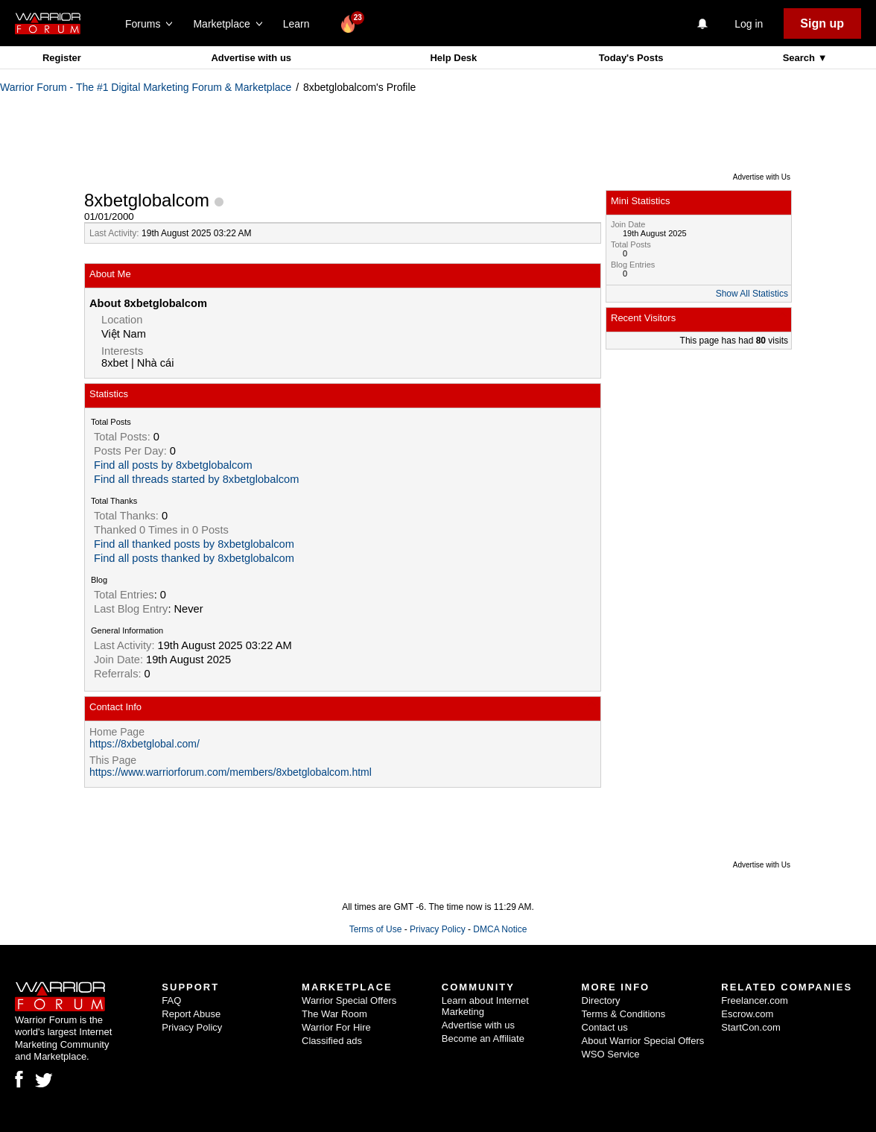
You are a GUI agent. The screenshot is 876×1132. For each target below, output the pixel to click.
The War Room (334, 1013)
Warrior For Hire (336, 1027)
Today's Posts (631, 57)
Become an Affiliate (483, 1038)
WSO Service (611, 1054)
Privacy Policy (438, 929)
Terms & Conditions (624, 1013)
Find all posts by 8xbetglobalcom (173, 465)
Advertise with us (251, 57)
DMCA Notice (500, 929)
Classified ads (332, 1040)
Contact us (605, 1027)
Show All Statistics (752, 293)
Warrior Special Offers (349, 1000)
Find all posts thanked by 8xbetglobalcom (194, 558)
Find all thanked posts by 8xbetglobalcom (194, 544)
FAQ (171, 1000)
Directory (601, 1000)
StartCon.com (750, 1027)
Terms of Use (375, 929)
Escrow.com (747, 1013)
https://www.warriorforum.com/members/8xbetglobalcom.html (230, 772)
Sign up (822, 23)
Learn (300, 24)
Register (61, 57)
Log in (748, 24)
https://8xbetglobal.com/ (144, 744)
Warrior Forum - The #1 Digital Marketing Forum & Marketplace (145, 87)
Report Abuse (191, 1013)
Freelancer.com (754, 1000)
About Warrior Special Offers (643, 1040)
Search (800, 57)
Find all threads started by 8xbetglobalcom (196, 479)
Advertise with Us (761, 177)
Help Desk (453, 57)
